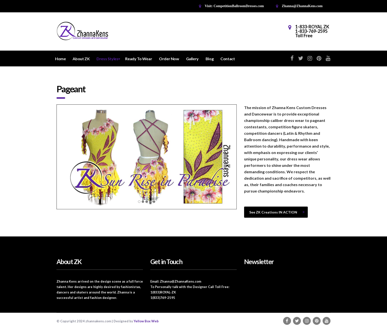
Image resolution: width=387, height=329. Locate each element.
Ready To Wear (138, 58)
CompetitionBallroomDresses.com (238, 6)
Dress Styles (107, 58)
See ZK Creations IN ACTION (277, 212)
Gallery (192, 58)
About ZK (81, 58)
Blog (209, 58)
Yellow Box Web (146, 321)
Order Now (169, 58)
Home (60, 58)
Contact (227, 58)
